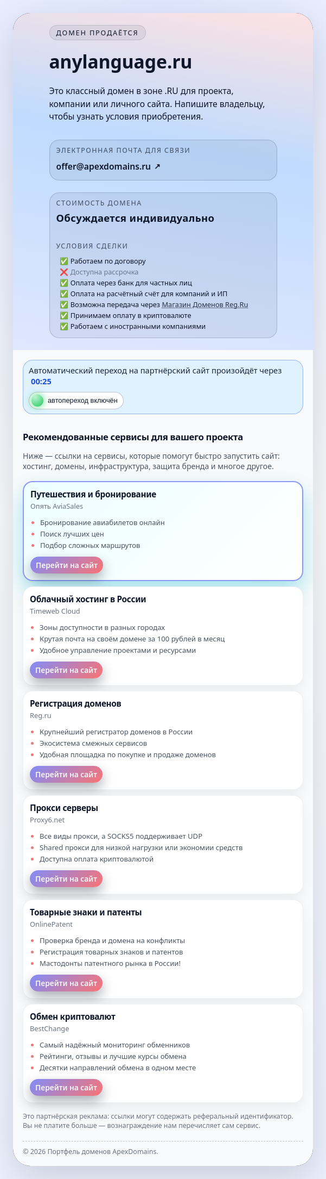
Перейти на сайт (67, 565)
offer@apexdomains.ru (103, 166)
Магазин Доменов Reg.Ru (205, 304)
